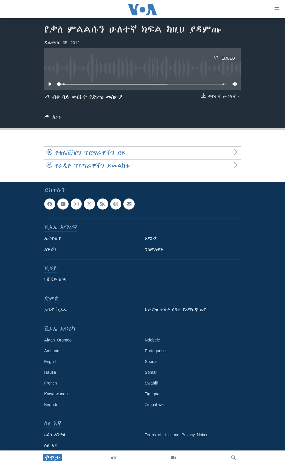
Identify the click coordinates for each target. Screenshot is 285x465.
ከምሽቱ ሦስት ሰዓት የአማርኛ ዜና (175, 309)
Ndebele (152, 340)
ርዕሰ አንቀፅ (54, 434)
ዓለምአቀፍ (154, 249)
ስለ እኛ (51, 445)
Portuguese (155, 350)
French (50, 383)
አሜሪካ (151, 238)
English (51, 361)
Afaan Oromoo (58, 340)
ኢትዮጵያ (52, 238)
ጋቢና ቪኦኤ (55, 309)
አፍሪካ (50, 249)
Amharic (51, 350)
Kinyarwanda (56, 393)
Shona (150, 361)
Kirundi (50, 404)
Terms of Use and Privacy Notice (177, 434)
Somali (151, 372)
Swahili (151, 383)
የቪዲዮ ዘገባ (55, 279)
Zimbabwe (154, 404)
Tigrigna (152, 393)
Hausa (50, 372)
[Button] (53, 118)
